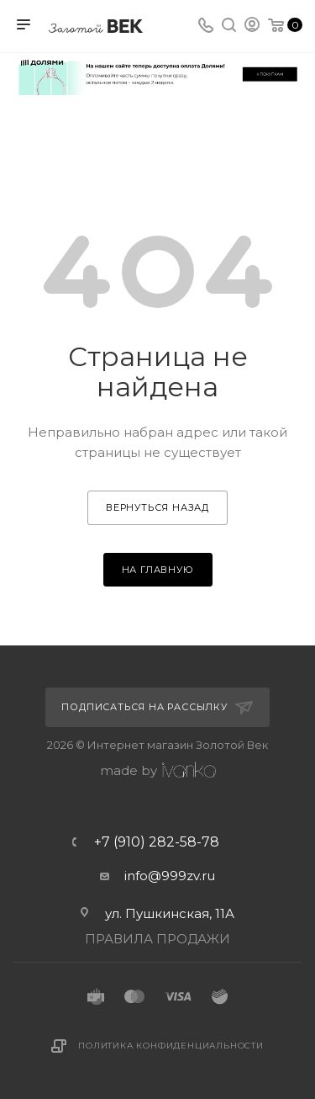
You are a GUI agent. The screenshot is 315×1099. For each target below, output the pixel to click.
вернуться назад (157, 507)
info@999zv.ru (169, 876)
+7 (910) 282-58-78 (156, 842)
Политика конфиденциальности (171, 1045)
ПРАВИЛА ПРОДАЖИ (157, 939)
